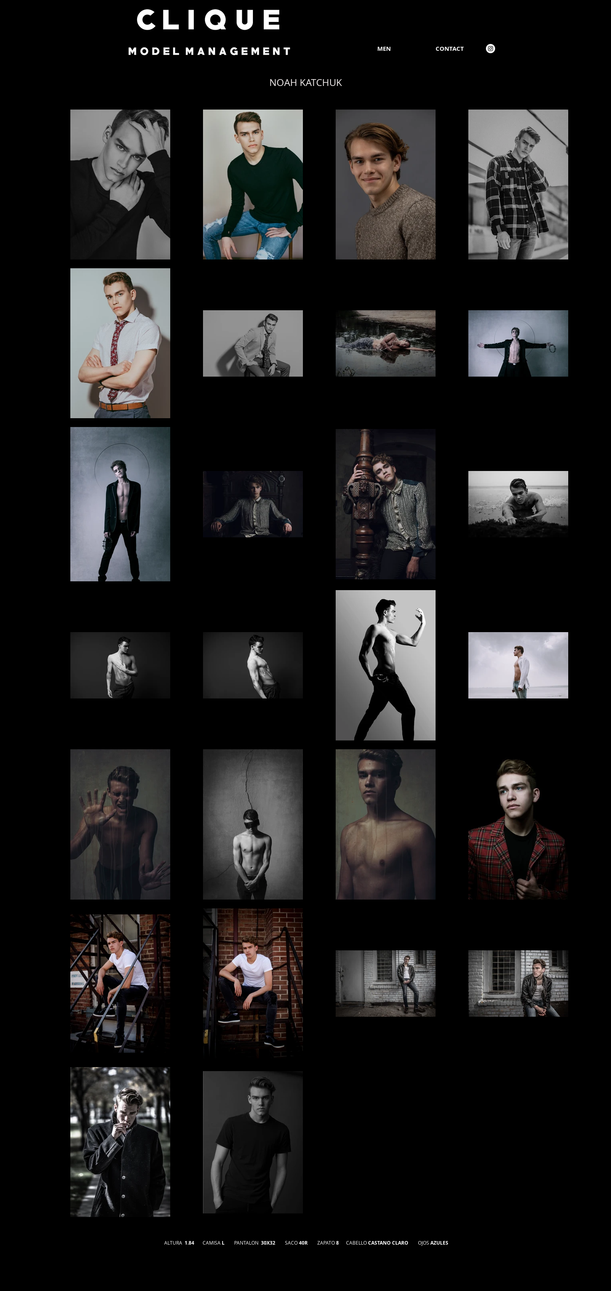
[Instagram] (490, 48)
